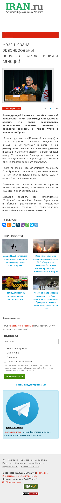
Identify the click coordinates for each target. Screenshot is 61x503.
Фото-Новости (36, 463)
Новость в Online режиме (18, 361)
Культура (7, 463)
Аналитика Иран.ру (15, 348)
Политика (10, 357)
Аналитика (41, 459)
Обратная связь (11, 482)
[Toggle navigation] (9, 35)
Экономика (11, 352)
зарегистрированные (21, 325)
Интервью (20, 463)
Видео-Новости (10, 466)
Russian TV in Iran (30, 466)
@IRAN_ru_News (14, 427)
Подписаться (14, 376)
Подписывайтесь (12, 431)
